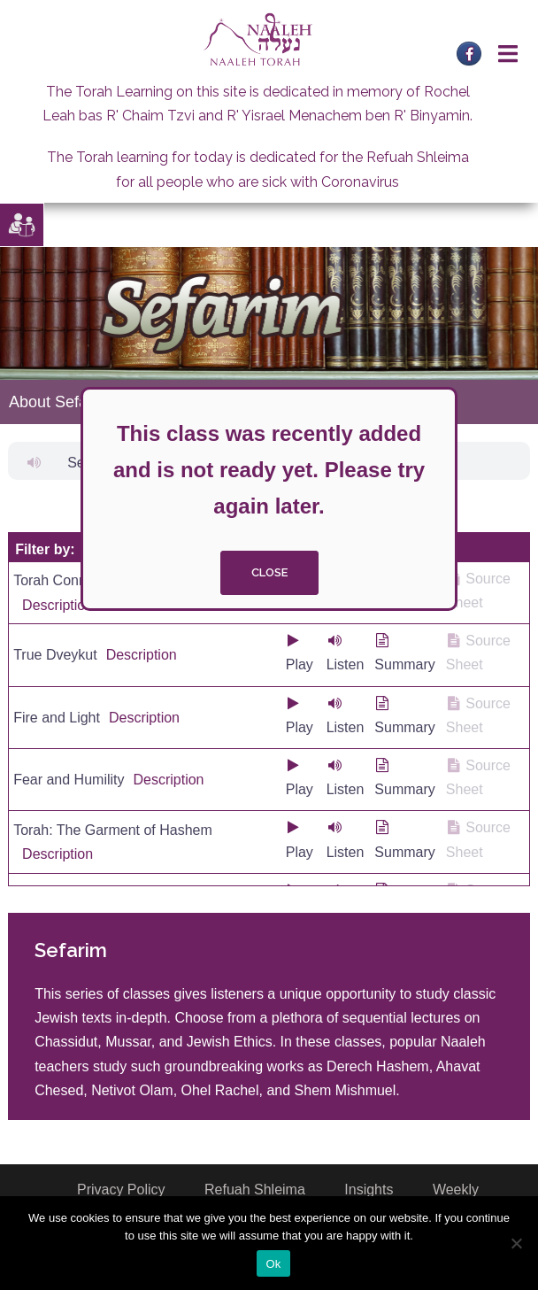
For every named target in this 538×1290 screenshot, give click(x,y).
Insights (368, 1189)
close (269, 572)
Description (57, 605)
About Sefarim (59, 402)
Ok (273, 1264)
